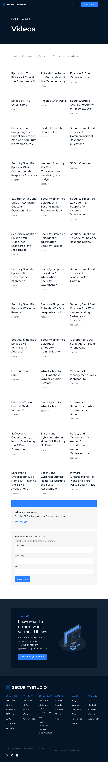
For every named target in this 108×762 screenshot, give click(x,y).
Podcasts (76, 709)
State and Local (43, 706)
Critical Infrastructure (45, 731)
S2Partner (11, 723)
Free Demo (89, 4)
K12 (40, 717)
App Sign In (93, 719)
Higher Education (44, 723)
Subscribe (22, 579)
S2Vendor (10, 709)
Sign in (58, 719)
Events (75, 714)
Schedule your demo (32, 656)
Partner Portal (29, 719)
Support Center (75, 750)
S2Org (9, 705)
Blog (74, 700)
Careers (92, 714)
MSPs (25, 705)
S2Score (10, 728)
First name (20, 545)
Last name (19, 556)
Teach (58, 714)
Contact (74, 4)
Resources (77, 719)
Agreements (60, 750)
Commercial (45, 712)
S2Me (74, 723)
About (91, 700)
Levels (58, 705)
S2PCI (9, 719)
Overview (10, 700)
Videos (75, 705)
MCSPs (25, 709)
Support (92, 709)
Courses (59, 709)
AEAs (25, 714)
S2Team (10, 714)
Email (17, 567)
